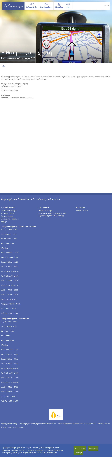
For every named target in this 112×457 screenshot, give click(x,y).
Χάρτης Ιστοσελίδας (9, 424)
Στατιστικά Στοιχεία (9, 210)
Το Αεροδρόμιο (7, 216)
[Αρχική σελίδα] (13, 6)
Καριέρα (4, 222)
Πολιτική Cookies (103, 424)
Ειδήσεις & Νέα (82, 210)
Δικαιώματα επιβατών (9, 219)
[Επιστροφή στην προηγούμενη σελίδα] (3, 66)
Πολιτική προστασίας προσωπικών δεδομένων (37, 424)
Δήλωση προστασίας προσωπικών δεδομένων (76, 424)
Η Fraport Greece (7, 213)
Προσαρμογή (79, 448)
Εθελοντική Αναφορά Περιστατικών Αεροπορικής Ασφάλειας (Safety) (52, 214)
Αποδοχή (78, 452)
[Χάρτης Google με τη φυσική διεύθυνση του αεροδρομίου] (56, 137)
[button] (106, 6)
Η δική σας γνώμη (45, 210)
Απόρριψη (93, 448)
